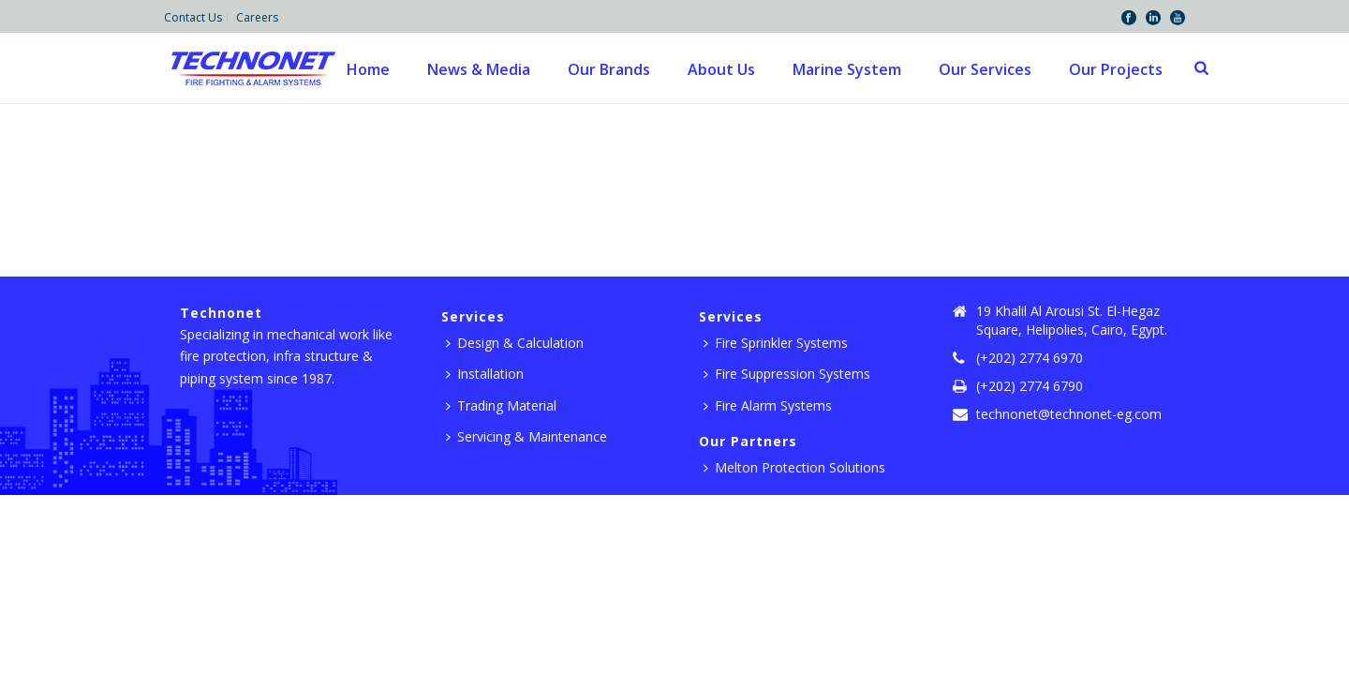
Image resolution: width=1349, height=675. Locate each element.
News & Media (478, 69)
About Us (721, 69)
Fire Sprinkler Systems (776, 343)
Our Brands (609, 69)
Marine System (847, 69)
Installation (485, 373)
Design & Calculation (515, 343)
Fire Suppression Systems (787, 373)
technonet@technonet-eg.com (1069, 414)
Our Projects (1116, 69)
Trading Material (501, 405)
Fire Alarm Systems (768, 405)
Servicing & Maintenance (526, 436)
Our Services (985, 69)
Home (368, 69)
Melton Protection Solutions (794, 467)
